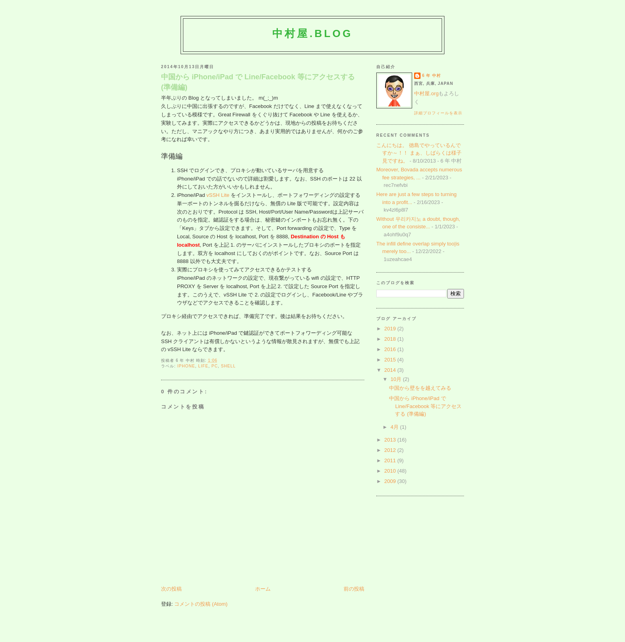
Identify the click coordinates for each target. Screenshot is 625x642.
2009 (390, 481)
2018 (390, 339)
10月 (397, 379)
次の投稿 (171, 589)
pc (214, 366)
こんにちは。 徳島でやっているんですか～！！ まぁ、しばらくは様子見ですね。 (419, 153)
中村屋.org (426, 93)
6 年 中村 (431, 75)
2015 (390, 360)
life (203, 366)
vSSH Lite (218, 195)
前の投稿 (354, 589)
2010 (390, 471)
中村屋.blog (312, 33)
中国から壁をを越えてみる (420, 388)
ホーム (263, 589)
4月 (395, 427)
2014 (390, 370)
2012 (390, 450)
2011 (390, 460)
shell (228, 366)
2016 (390, 349)
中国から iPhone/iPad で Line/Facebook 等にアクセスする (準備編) (258, 82)
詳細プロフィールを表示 (438, 113)
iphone (186, 366)
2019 (390, 329)
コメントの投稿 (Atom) (201, 604)
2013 (390, 440)
